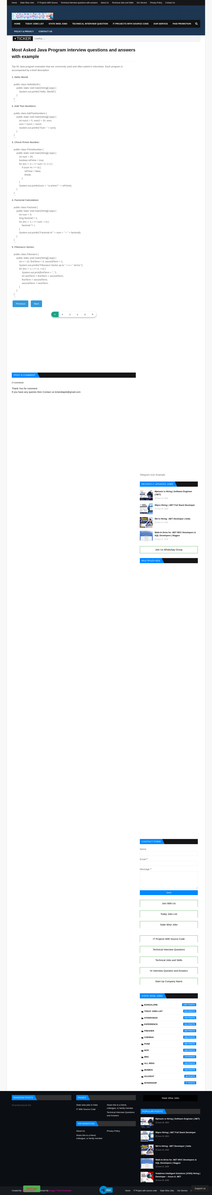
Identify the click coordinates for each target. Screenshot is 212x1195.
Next (36, 303)
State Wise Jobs (27, 3)
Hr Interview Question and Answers (169, 970)
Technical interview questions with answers (79, 3)
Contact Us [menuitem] (45, 31)
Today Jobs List (168, 914)
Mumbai (170, 1069)
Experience (170, 1024)
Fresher (170, 1030)
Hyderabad (170, 1017)
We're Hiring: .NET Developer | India (172, 519)
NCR (170, 1050)
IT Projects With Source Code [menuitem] (131, 24)
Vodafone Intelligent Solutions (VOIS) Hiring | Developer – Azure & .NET (177, 1175)
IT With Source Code (86, 1109)
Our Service (142, 3)
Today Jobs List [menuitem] (34, 24)
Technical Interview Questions (169, 949)
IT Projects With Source (47, 3)
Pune (170, 1043)
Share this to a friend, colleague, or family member (120, 1106)
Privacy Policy (156, 3)
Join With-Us (169, 903)
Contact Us (170, 3)
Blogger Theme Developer (60, 1191)
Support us (200, 1188)
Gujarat (170, 1076)
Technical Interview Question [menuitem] (90, 24)
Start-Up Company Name (168, 981)
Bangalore (170, 1004)
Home (14, 3)
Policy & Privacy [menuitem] (24, 31)
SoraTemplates (28, 1191)
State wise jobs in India (87, 1105)
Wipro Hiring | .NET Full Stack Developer (175, 505)
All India (170, 1063)
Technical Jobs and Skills (122, 3)
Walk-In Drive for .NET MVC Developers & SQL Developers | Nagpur (175, 534)
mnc (170, 1056)
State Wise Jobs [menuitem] (58, 24)
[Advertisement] (74, 350)
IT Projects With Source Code (169, 939)
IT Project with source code (145, 1191)
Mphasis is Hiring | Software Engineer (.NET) (173, 493)
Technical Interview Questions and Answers (121, 1114)
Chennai (170, 1037)
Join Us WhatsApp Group (168, 549)
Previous (20, 303)
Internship (170, 1082)
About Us (105, 3)
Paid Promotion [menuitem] (182, 24)
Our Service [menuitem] (161, 24)
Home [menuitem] (17, 24)
